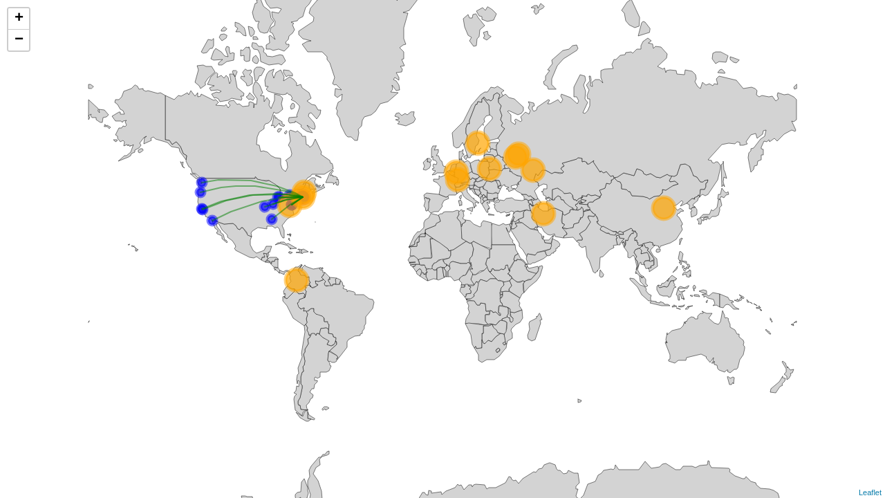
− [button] (19, 40)
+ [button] (19, 18)
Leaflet (870, 492)
